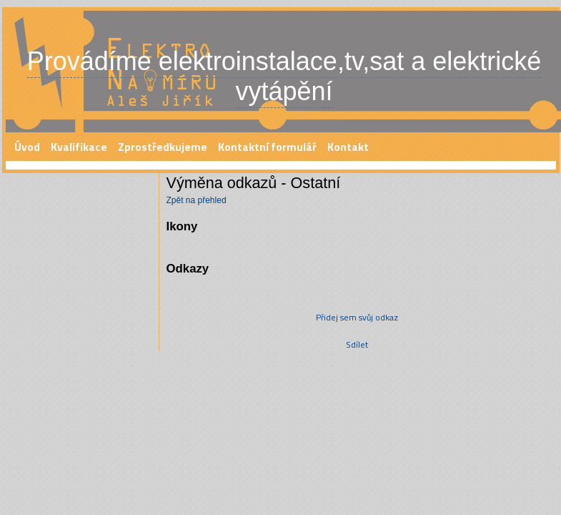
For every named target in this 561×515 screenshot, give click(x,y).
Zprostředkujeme (162, 146)
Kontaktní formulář (267, 146)
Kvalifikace (79, 146)
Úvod (27, 146)
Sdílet (357, 344)
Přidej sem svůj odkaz (357, 317)
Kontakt (348, 146)
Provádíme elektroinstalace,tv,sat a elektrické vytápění (284, 76)
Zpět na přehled (197, 200)
